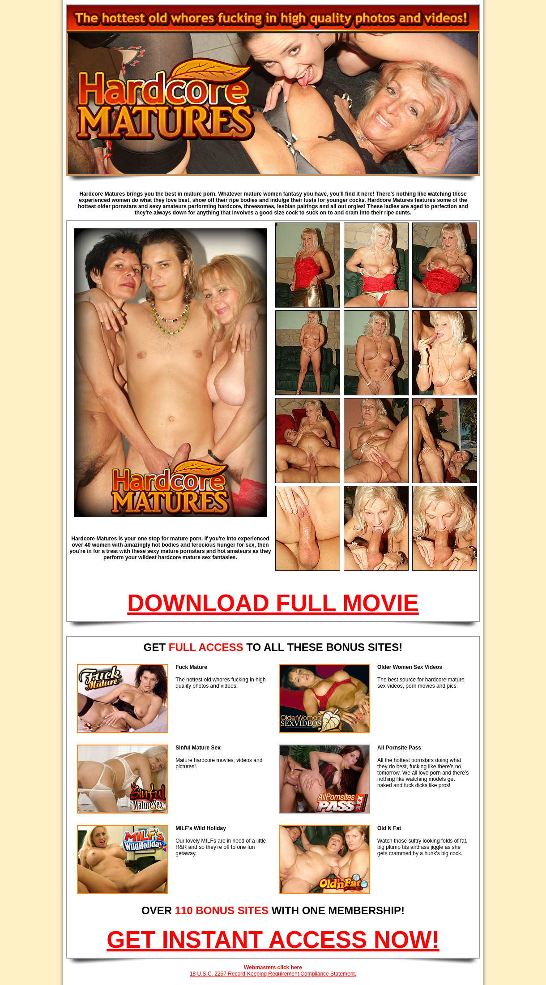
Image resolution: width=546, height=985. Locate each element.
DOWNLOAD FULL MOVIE (273, 603)
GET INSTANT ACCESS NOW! (273, 939)
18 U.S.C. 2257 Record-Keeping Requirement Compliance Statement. (273, 974)
